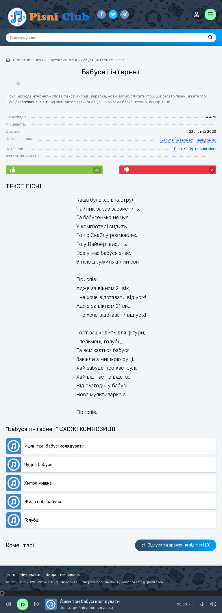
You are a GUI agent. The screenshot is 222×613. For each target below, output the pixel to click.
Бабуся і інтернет (97, 60)
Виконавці (30, 574)
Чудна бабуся (38, 464)
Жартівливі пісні (33, 102)
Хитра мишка (38, 483)
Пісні (10, 102)
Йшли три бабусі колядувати (54, 446)
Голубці (31, 520)
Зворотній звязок (63, 574)
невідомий (206, 140)
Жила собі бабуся (42, 501)
